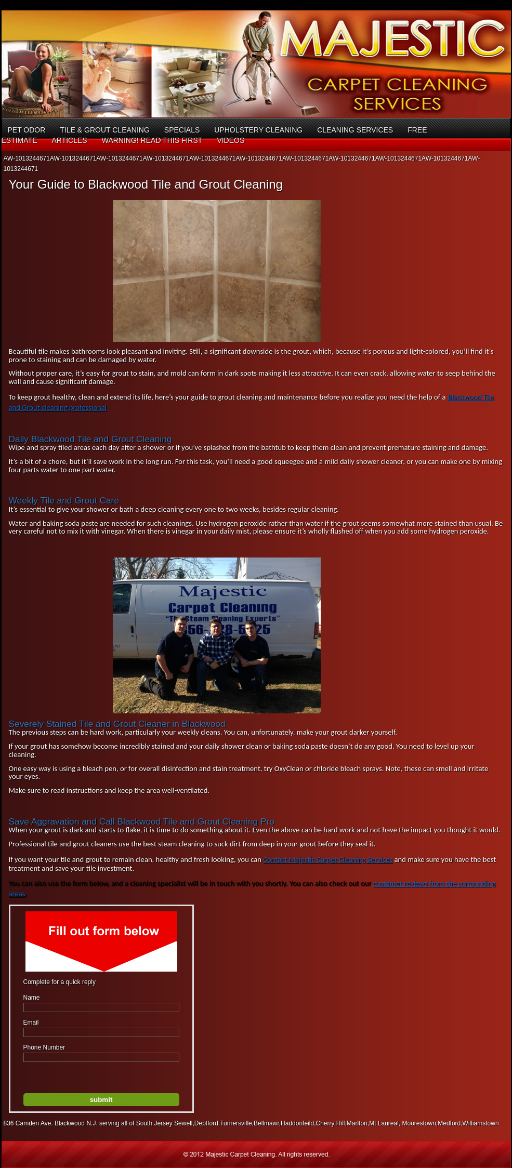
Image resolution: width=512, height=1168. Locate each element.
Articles (69, 140)
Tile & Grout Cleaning (104, 130)
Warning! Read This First (152, 140)
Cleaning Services (355, 130)
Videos (230, 140)
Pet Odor (27, 130)
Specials (182, 130)
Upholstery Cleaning (258, 130)
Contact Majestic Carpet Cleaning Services (327, 859)
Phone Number (44, 1047)
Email (31, 1022)
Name (31, 997)
